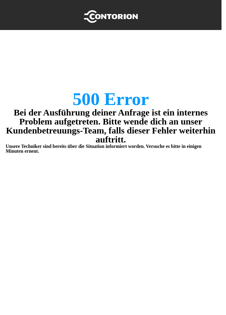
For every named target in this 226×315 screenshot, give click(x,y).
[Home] (111, 15)
